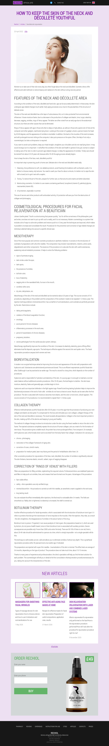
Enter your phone (20, 675)
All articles (54, 646)
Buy (30, 691)
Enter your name (19, 664)
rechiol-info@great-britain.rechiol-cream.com (54, 735)
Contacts (82, 726)
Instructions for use (53, 726)
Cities (65, 726)
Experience (38, 726)
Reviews (29, 726)
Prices (91, 726)
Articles (73, 726)
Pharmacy (19, 726)
